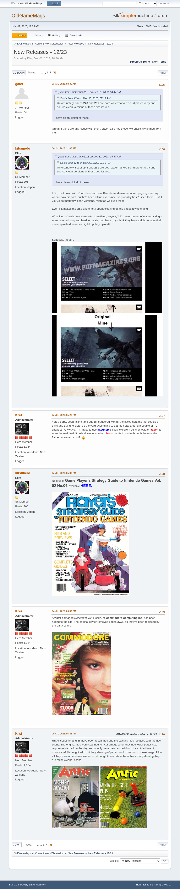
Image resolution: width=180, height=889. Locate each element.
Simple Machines (37, 884)
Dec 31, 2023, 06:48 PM (63, 733)
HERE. (86, 486)
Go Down (18, 73)
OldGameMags (28, 15)
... (45, 72)
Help (138, 884)
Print (163, 73)
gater (19, 84)
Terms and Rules (151, 884)
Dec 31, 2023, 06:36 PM (63, 611)
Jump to (114, 860)
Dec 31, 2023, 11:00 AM (63, 148)
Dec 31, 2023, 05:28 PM (63, 415)
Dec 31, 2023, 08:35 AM (63, 84)
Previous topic (140, 61)
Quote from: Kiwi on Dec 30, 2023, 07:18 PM (85, 98)
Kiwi (18, 415)
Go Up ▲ (166, 884)
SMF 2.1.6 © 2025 (18, 884)
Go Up (16, 844)
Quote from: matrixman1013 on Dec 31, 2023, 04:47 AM (89, 92)
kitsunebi (22, 148)
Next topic (159, 61)
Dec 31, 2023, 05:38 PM (63, 473)
